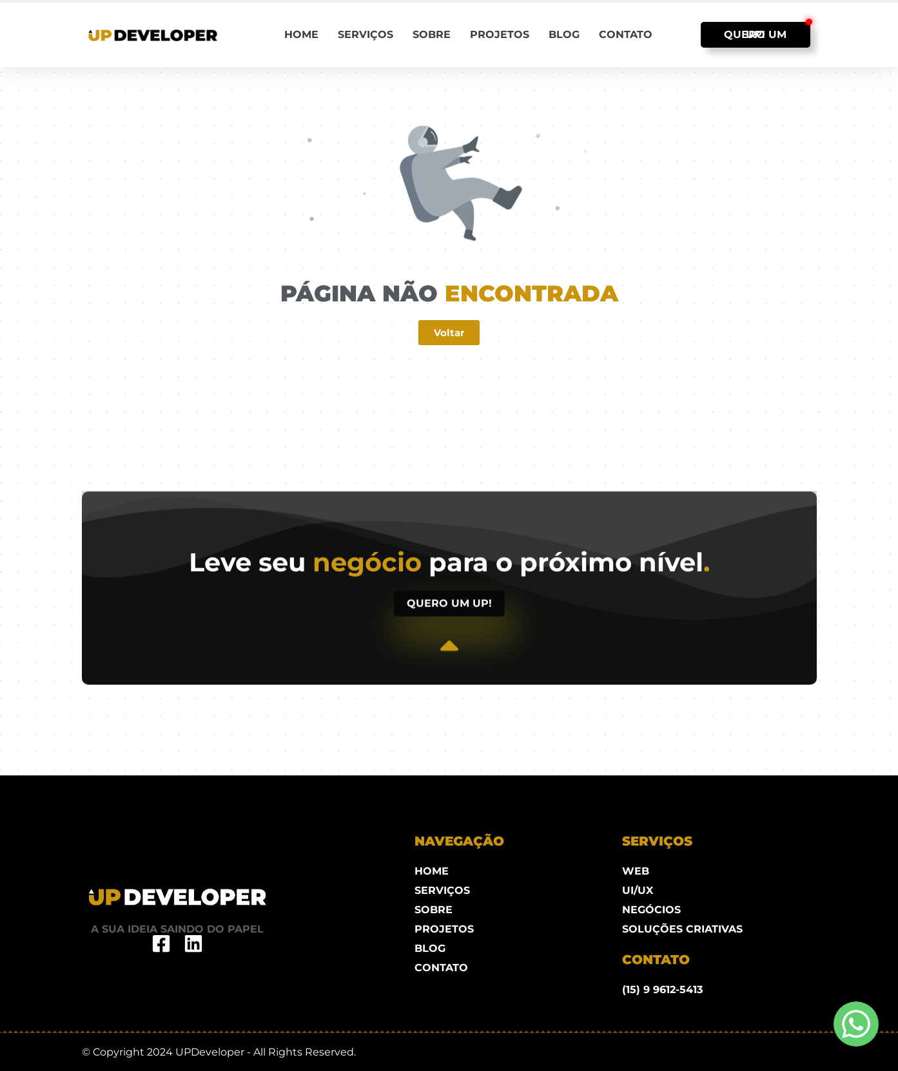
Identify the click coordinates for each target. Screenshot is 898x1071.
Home (301, 34)
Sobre (432, 34)
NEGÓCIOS (651, 910)
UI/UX (637, 890)
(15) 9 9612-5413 (662, 989)
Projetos (499, 34)
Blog (564, 34)
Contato (625, 34)
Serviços (365, 34)
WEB (635, 871)
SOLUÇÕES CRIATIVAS (682, 929)
